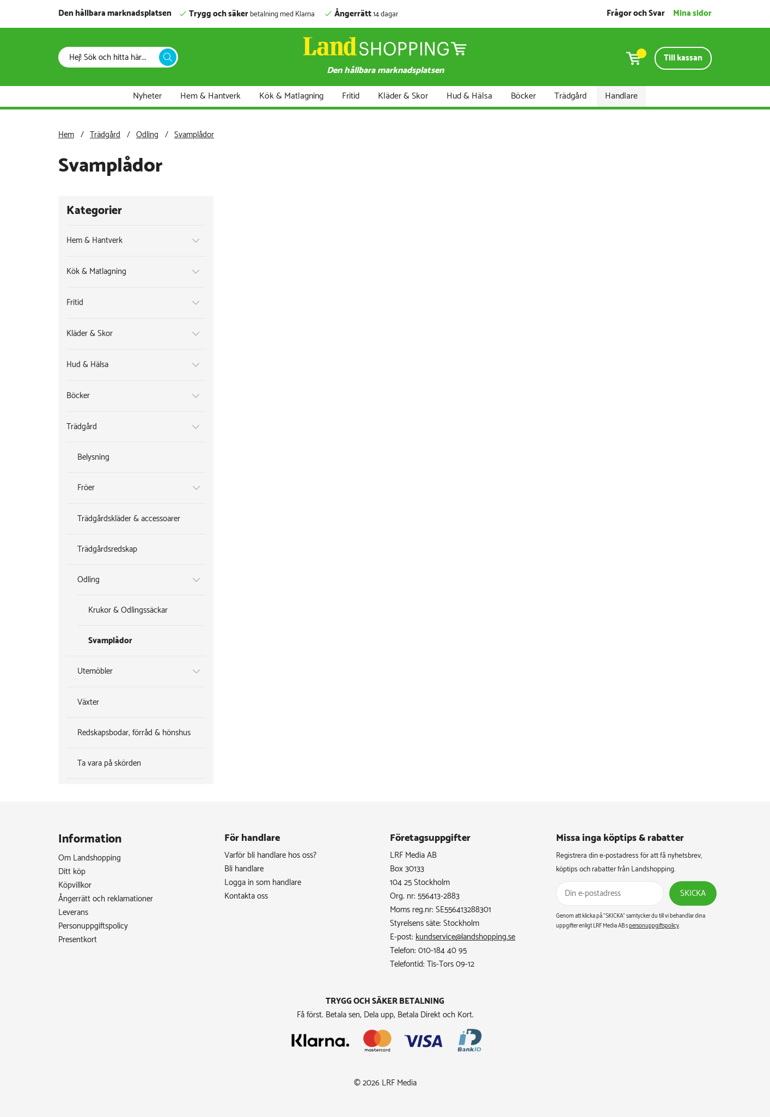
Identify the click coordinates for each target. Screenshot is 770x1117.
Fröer (86, 488)
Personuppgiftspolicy (93, 926)
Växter (88, 702)
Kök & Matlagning (291, 96)
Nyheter (147, 96)
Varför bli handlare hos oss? (270, 855)
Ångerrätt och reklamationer (105, 899)
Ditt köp (71, 871)
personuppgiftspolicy (654, 926)
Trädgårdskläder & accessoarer (128, 519)
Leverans (73, 912)
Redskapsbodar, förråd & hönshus (134, 733)
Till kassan (683, 58)
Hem (66, 135)
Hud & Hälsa (469, 96)
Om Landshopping (89, 858)
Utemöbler (95, 671)
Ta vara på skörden (109, 763)
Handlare (621, 96)
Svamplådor (194, 135)
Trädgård (570, 96)
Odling (147, 135)
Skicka (693, 893)
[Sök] (111, 57)
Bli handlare (244, 869)
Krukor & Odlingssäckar (128, 610)
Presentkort (77, 940)
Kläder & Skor (403, 96)
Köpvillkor (74, 885)
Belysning (93, 457)
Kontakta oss (246, 896)
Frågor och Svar (636, 13)
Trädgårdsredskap (107, 549)
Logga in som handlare (262, 882)
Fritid (350, 96)
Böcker (523, 96)
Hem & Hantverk (210, 96)
